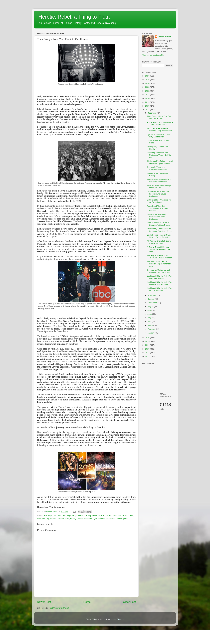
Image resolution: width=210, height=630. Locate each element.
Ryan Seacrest (99, 519)
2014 (147, 345)
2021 (147, 95)
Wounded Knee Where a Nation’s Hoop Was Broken (159, 129)
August (150, 306)
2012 (147, 353)
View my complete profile (153, 55)
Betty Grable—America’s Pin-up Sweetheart (159, 201)
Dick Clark (57, 515)
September (152, 303)
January (151, 333)
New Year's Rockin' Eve (123, 515)
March (150, 325)
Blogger (120, 619)
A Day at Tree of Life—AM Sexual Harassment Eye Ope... (158, 249)
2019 (147, 102)
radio (67, 519)
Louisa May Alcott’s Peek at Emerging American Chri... (159, 230)
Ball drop (47, 515)
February (151, 329)
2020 (147, 98)
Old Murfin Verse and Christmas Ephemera (157, 168)
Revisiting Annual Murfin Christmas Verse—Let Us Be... (159, 155)
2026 (147, 76)
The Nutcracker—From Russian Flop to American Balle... (159, 263)
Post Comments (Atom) (59, 608)
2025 (147, 80)
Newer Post (44, 601)
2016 (147, 338)
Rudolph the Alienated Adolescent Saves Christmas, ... (156, 216)
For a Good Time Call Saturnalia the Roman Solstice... (157, 208)
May (149, 318)
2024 (147, 83)
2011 (147, 356)
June (149, 314)
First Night (67, 515)
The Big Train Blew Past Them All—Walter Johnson (159, 256)
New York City (43, 519)
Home (87, 601)
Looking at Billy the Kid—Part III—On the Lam (159, 289)
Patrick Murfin (164, 37)
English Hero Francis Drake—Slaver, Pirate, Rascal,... (160, 236)
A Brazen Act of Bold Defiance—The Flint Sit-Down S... (160, 123)
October (151, 299)
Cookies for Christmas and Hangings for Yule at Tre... (159, 271)
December (152, 113)
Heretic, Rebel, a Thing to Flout (74, 17)
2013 (147, 349)
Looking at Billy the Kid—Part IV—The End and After (159, 283)
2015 (147, 341)
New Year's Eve (105, 515)
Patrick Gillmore (57, 519)
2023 (147, 87)
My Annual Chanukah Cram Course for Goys (159, 242)
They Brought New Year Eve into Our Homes (159, 117)
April (149, 322)
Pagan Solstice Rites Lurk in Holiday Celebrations (159, 180)
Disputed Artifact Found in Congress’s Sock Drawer (158, 224)
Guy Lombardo (78, 515)
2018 (147, 106)
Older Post (129, 601)
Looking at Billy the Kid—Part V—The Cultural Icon (159, 277)
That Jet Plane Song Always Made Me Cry (159, 186)
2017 (147, 110)
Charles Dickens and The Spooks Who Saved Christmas (158, 193)
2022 (147, 91)
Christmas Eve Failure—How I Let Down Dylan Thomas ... (160, 162)
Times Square (122, 519)
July (149, 310)
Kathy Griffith (91, 515)
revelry (73, 519)
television (110, 519)
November (152, 295)
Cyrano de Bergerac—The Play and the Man (158, 135)
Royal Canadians (84, 519)
